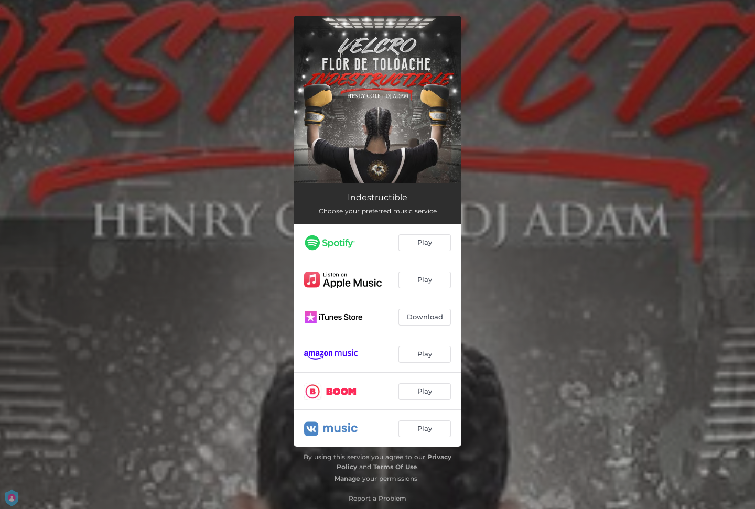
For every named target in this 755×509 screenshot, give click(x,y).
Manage (347, 478)
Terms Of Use (395, 467)
